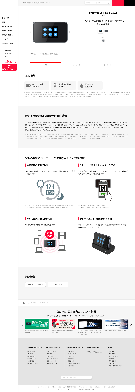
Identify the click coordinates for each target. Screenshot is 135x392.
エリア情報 (112, 354)
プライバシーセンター (84, 387)
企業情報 (70, 351)
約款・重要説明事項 (68, 387)
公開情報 (70, 358)
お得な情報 (31, 356)
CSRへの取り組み (73, 363)
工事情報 (111, 361)
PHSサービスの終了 (52, 363)
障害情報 (111, 358)
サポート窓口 (129, 3)
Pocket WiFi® (44, 303)
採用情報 (70, 366)
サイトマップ (113, 363)
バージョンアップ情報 (34, 284)
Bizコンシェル (94, 352)
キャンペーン (6, 39)
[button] (30, 32)
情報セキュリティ (99, 387)
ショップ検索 (113, 356)
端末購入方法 (32, 358)
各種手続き (50, 356)
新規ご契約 (31, 351)
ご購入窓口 (31, 361)
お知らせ (70, 356)
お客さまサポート (8, 31)
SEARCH (108, 2)
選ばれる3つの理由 (114, 366)
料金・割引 (5, 18)
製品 (3, 22)
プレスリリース (72, 354)
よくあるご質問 (57, 284)
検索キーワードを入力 (90, 377)
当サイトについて (43, 387)
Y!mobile (9, 9)
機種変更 (30, 354)
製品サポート (51, 361)
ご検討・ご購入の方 (118, 3)
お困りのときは (51, 351)
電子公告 (70, 361)
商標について (55, 387)
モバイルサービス (8, 26)
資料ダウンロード (33, 363)
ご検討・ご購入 (7, 35)
